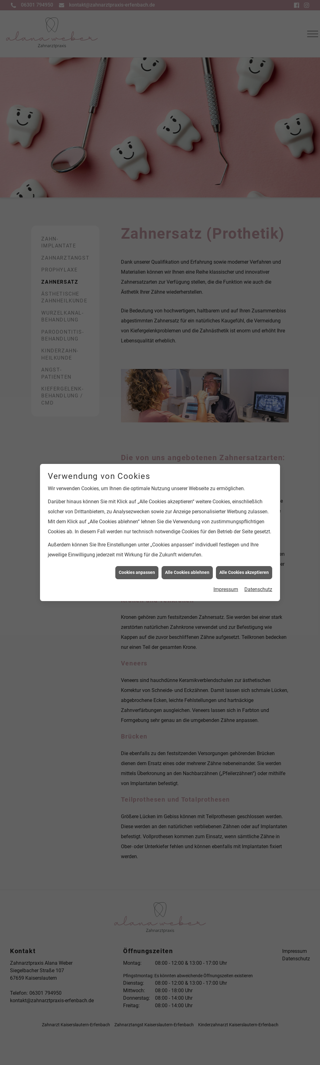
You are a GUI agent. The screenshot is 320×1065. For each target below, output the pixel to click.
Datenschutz (258, 566)
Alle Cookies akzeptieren (244, 548)
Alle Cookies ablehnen (187, 548)
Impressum (225, 566)
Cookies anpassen (137, 548)
